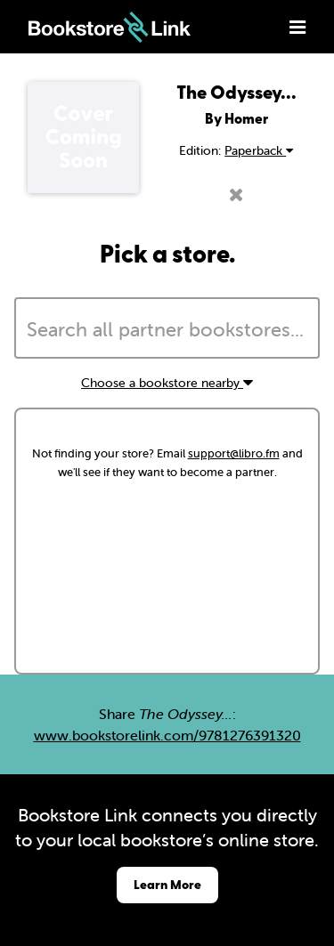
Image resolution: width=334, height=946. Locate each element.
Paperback (258, 150)
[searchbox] (167, 330)
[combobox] (167, 328)
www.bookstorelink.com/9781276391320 (167, 735)
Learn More (167, 884)
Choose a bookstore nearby (167, 383)
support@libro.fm (234, 453)
